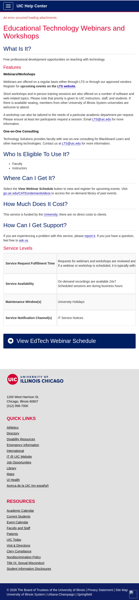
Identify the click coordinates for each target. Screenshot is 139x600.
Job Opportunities (19, 462)
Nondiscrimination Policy (24, 557)
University (50, 214)
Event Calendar (17, 522)
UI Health (13, 480)
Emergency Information (23, 445)
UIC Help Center (32, 6)
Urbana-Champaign (61, 594)
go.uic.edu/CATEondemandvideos (27, 193)
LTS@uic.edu (101, 119)
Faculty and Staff (18, 528)
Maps (10, 474)
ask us (23, 240)
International (15, 451)
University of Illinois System (26, 594)
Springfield (84, 594)
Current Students (18, 516)
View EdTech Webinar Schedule (51, 341)
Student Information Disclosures (29, 569)
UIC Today (14, 539)
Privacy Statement (100, 590)
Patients (12, 534)
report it (89, 236)
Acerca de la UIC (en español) (28, 485)
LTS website (66, 86)
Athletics (13, 427)
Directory (13, 433)
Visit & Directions (18, 545)
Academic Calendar (20, 510)
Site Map (122, 590)
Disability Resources (21, 439)
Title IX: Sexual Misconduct (25, 563)
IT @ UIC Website (19, 456)
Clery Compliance (19, 551)
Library (11, 468)
